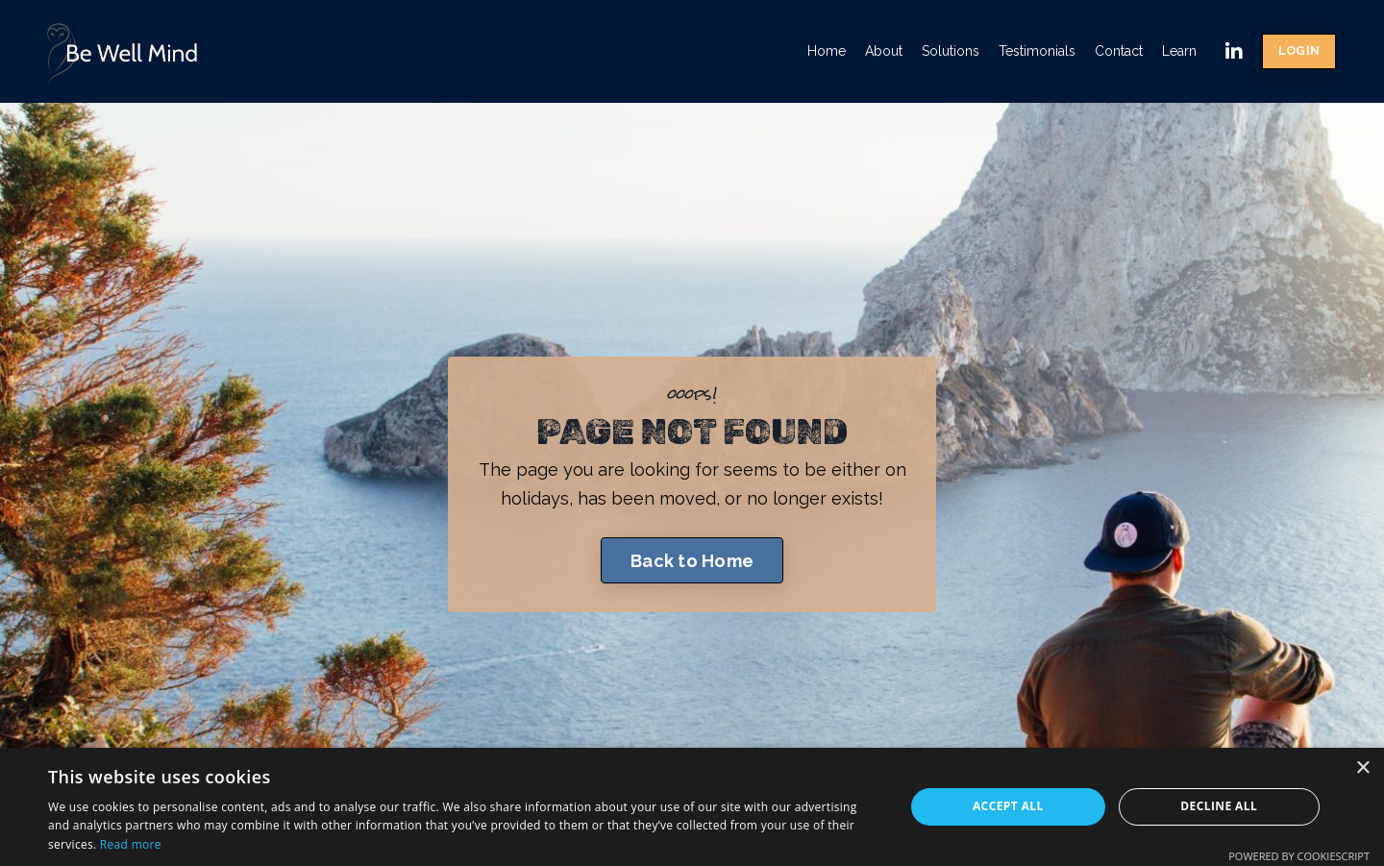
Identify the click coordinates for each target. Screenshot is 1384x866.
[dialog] (692, 807)
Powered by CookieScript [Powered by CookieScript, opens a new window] (1299, 856)
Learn (1179, 51)
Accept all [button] (1008, 806)
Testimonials (1037, 51)
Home (826, 51)
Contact (1119, 51)
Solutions (950, 51)
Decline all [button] (1218, 806)
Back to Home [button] (692, 561)
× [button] (1362, 768)
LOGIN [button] (1299, 50)
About (883, 51)
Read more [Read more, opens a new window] (130, 844)
